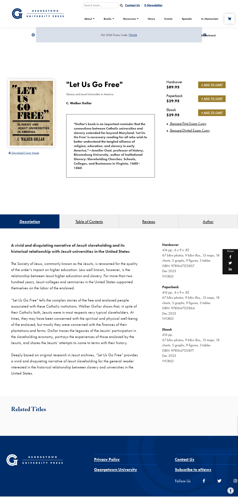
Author (208, 222)
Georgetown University (115, 471)
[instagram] (235, 482)
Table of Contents (89, 222)
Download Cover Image (23, 153)
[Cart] (228, 19)
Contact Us (184, 460)
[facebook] (204, 482)
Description (29, 222)
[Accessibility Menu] (230, 490)
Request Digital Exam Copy (188, 130)
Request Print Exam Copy (186, 123)
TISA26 (133, 35)
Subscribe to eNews (193, 471)
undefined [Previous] (33, 35)
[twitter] (219, 482)
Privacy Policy (107, 460)
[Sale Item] (119, 35)
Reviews (148, 222)
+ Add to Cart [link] (212, 85)
